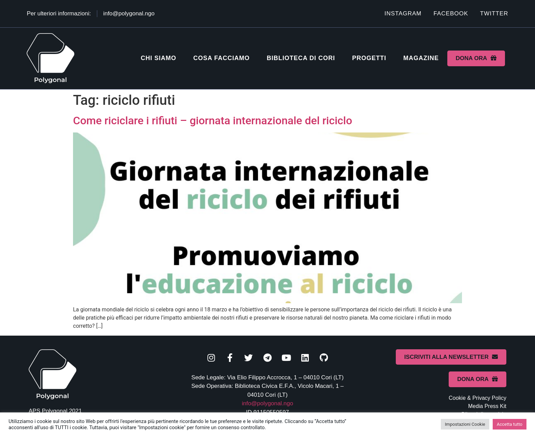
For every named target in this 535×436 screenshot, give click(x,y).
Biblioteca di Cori (301, 58)
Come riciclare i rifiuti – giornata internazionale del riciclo (212, 120)
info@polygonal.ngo (267, 403)
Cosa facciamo (221, 58)
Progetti (369, 58)
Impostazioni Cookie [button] (465, 424)
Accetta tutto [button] (509, 424)
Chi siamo (158, 58)
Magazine (421, 58)
